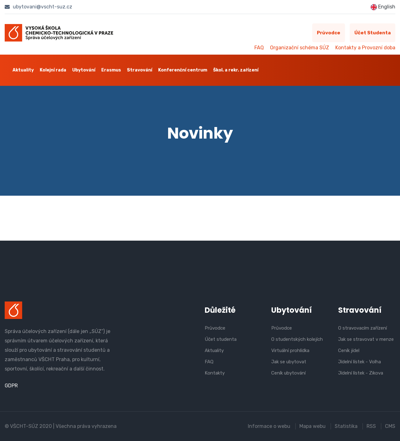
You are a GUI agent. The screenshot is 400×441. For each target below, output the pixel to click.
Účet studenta (372, 33)
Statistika (346, 426)
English (383, 7)
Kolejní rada (53, 70)
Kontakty (215, 373)
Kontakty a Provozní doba (365, 48)
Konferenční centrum (182, 70)
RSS (371, 426)
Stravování (139, 70)
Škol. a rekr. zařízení (235, 70)
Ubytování (83, 70)
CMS (390, 426)
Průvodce (328, 33)
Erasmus (111, 70)
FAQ (259, 48)
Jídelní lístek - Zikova (360, 373)
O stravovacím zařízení (362, 328)
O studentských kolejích (297, 339)
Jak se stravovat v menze (366, 339)
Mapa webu (312, 426)
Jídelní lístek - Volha (359, 362)
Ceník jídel (348, 350)
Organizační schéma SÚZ (299, 48)
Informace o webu (269, 426)
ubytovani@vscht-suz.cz (38, 7)
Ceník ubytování (288, 373)
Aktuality (23, 70)
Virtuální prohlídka (290, 350)
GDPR (11, 386)
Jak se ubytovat (288, 362)
